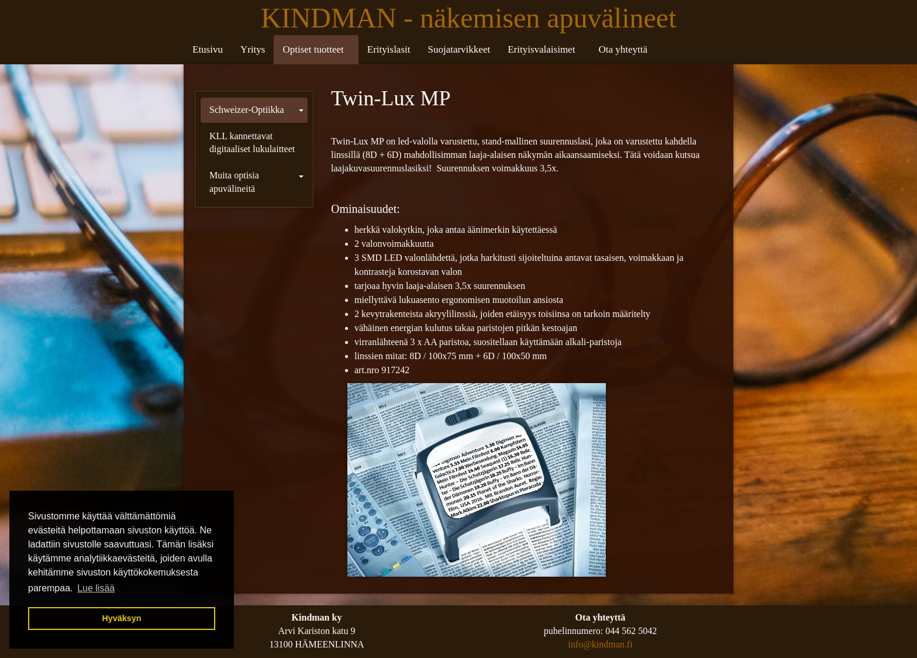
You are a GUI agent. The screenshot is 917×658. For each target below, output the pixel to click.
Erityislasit (389, 49)
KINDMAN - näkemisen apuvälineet (472, 17)
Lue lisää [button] (96, 588)
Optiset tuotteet (312, 49)
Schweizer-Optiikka (246, 110)
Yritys (253, 49)
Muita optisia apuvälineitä (234, 182)
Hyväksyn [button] (121, 618)
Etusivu (207, 49)
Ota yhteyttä (622, 49)
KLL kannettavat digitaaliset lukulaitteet (252, 142)
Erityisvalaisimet (541, 49)
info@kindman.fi (600, 644)
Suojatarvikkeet (459, 49)
